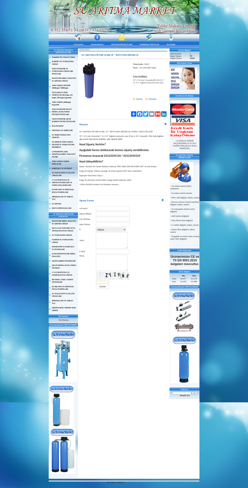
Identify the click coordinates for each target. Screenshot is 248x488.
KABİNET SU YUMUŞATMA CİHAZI (63, 63)
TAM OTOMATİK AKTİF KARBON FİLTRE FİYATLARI (63, 120)
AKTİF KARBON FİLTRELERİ (63, 261)
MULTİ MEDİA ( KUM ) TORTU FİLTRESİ (64, 266)
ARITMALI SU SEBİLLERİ (62, 130)
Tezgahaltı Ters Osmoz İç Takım (63, 57)
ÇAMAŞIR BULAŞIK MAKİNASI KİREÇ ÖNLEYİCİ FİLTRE (63, 154)
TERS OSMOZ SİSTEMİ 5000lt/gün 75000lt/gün (61, 86)
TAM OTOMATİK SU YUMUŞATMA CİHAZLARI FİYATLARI (62, 71)
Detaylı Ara (185, 395)
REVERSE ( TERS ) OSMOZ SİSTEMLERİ (62, 281)
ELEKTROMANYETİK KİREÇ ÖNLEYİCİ (63, 255)
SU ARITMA (56, 204)
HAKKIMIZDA (97, 44)
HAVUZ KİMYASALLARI (61, 208)
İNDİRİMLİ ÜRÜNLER (149, 44)
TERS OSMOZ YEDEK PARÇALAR (60, 162)
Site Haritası (64, 320)
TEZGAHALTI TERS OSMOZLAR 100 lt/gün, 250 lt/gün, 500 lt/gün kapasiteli (62, 95)
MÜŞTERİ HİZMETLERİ (121, 44)
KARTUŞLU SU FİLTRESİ (62, 168)
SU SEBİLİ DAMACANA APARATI (61, 136)
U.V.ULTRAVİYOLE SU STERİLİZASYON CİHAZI (62, 273)
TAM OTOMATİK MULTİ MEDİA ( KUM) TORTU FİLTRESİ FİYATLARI (61, 111)
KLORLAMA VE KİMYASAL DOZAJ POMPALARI (63, 191)
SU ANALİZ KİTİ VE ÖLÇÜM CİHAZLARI (63, 174)
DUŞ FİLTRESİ (57, 126)
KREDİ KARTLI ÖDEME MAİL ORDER (64, 309)
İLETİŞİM (171, 44)
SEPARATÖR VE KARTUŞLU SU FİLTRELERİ (63, 248)
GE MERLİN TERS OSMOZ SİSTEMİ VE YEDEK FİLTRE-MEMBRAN (63, 144)
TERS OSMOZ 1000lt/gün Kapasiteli (61, 103)
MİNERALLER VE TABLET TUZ (62, 198)
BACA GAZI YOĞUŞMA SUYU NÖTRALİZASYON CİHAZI (63, 229)
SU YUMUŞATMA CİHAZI (62, 235)
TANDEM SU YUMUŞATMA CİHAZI (62, 241)
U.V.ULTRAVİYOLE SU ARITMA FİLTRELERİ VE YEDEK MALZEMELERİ (62, 182)
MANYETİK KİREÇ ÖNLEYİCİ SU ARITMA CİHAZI (64, 79)
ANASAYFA (79, 44)
